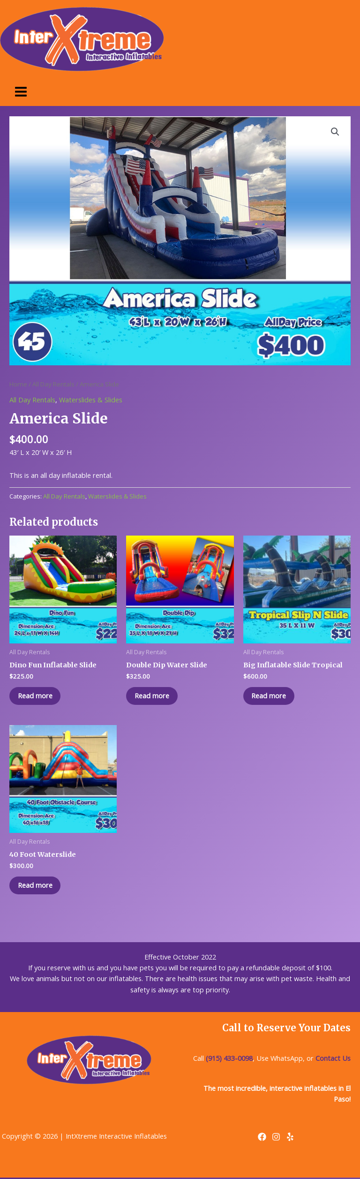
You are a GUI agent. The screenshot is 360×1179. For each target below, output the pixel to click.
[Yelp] (290, 1138)
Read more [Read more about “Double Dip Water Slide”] (152, 696)
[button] (335, 131)
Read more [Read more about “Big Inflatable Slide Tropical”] (270, 696)
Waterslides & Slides (90, 399)
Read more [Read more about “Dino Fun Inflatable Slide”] (36, 696)
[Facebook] (262, 1138)
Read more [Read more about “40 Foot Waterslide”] (36, 886)
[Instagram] (276, 1138)
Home (18, 384)
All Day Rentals (53, 384)
